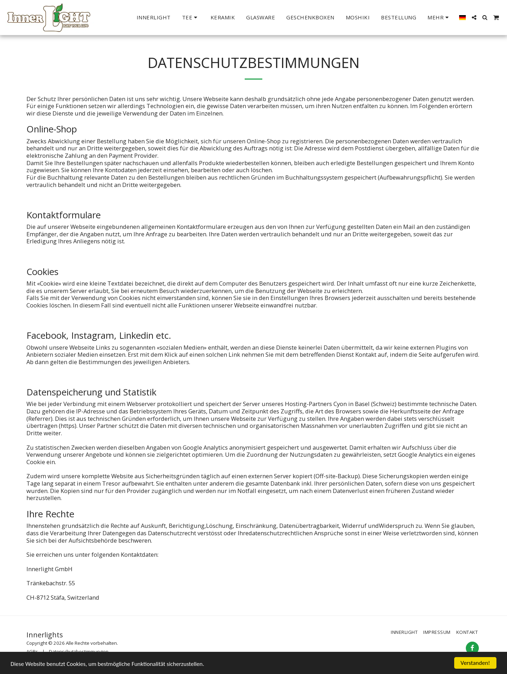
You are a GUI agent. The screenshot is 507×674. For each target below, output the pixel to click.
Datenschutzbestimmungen (78, 651)
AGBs (32, 651)
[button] (191, 17)
